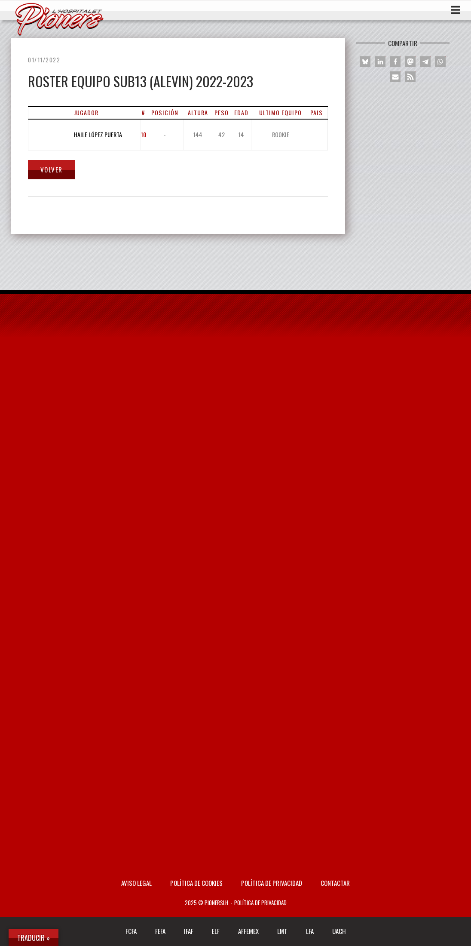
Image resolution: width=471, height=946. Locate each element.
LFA (310, 931)
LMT (282, 931)
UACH (339, 931)
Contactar (335, 883)
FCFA (131, 931)
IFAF (188, 931)
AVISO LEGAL (136, 883)
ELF (216, 931)
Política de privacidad (271, 883)
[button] (365, 61)
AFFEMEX (248, 931)
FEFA (160, 931)
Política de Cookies (196, 883)
